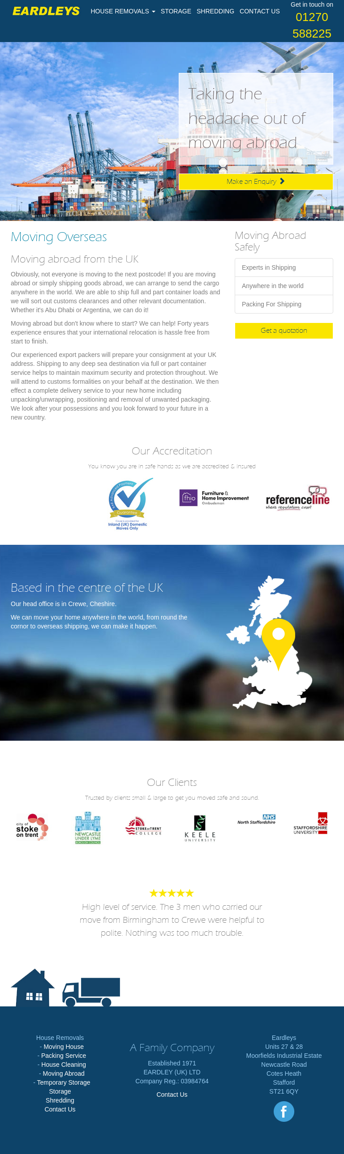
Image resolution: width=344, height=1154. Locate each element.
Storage (60, 1091)
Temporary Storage (63, 1082)
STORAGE (176, 11)
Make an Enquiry (256, 181)
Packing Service (63, 1055)
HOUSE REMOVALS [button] (123, 11)
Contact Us (59, 1109)
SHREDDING (215, 11)
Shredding (60, 1100)
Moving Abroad (63, 1073)
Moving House (63, 1046)
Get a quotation (284, 330)
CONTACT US (260, 11)
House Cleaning (63, 1064)
